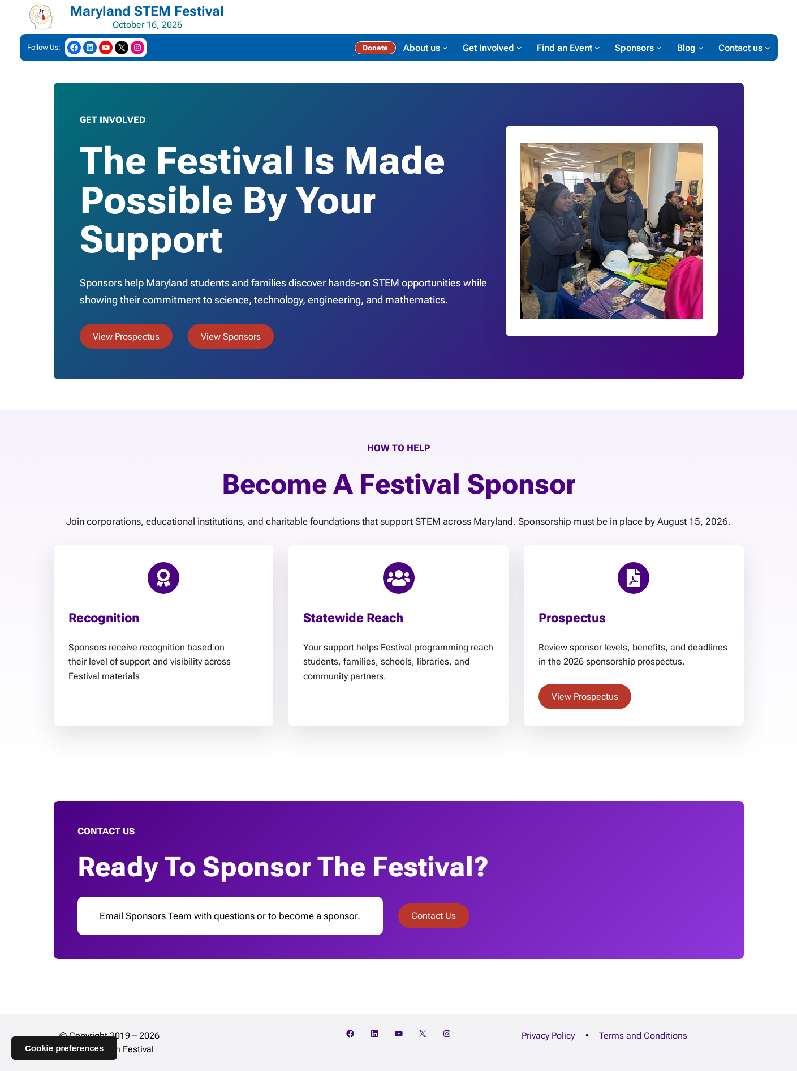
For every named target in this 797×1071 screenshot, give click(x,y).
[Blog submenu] (701, 47)
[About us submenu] (445, 47)
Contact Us (433, 915)
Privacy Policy (548, 1035)
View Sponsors (231, 336)
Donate (375, 48)
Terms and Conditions (643, 1035)
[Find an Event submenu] (597, 47)
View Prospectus (126, 336)
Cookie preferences (64, 1048)
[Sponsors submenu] (659, 47)
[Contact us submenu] (767, 47)
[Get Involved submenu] (519, 47)
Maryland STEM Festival (147, 11)
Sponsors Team (159, 916)
